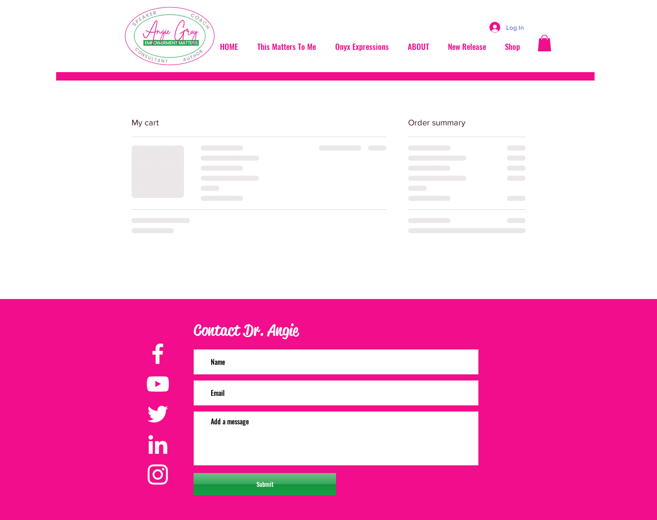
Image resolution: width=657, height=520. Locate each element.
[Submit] (265, 484)
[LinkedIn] (157, 444)
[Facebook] (157, 353)
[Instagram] (157, 474)
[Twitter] (157, 414)
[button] (544, 43)
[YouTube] (157, 384)
